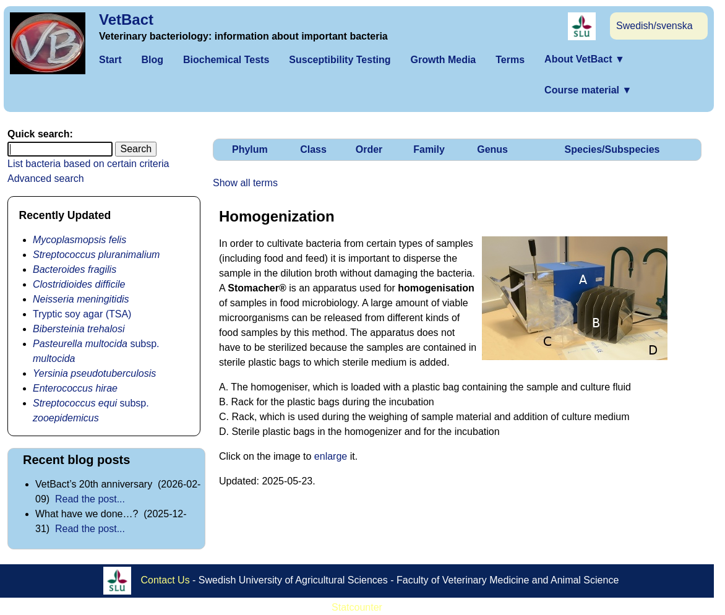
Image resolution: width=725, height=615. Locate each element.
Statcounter (357, 607)
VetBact (126, 19)
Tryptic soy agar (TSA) (82, 314)
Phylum (250, 149)
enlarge (330, 456)
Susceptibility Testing (339, 59)
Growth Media (443, 59)
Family (429, 149)
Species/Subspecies (612, 149)
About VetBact (584, 59)
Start (110, 59)
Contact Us (165, 580)
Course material (588, 90)
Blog (152, 59)
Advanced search (45, 178)
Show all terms (245, 183)
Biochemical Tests (226, 59)
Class (313, 149)
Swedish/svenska (654, 25)
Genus (492, 149)
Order (369, 149)
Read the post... (90, 499)
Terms (510, 59)
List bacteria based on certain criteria (88, 163)
